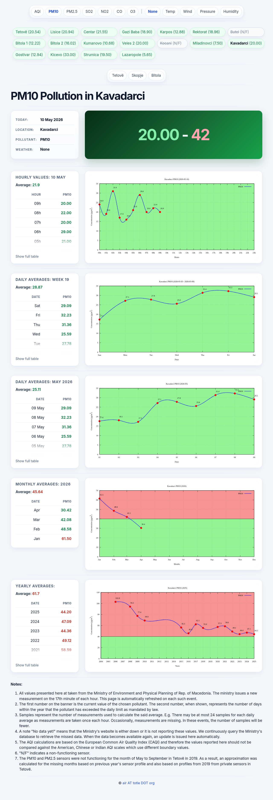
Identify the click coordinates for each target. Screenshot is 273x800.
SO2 (89, 11)
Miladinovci (202, 43)
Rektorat (200, 32)
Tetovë (21, 32)
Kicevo (56, 55)
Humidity (231, 11)
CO (119, 11)
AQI (37, 11)
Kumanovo (93, 43)
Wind (187, 11)
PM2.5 (72, 11)
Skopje (137, 75)
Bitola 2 (57, 43)
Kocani (166, 43)
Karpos (166, 32)
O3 (132, 11)
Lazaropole (131, 55)
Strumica (91, 55)
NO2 (105, 11)
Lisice (55, 32)
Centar (89, 32)
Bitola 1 (22, 43)
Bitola (156, 75)
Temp (170, 11)
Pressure (207, 11)
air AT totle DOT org (139, 783)
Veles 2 (128, 43)
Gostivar (23, 55)
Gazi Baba (130, 32)
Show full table (27, 256)
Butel (234, 32)
